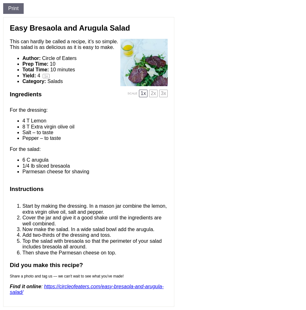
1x (143, 93)
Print (13, 8)
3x (163, 93)
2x (153, 93)
